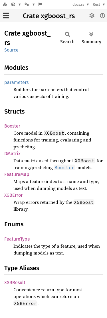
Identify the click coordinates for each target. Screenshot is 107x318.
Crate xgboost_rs (49, 16)
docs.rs (78, 4)
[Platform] (30, 4)
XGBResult (14, 282)
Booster (12, 126)
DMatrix (12, 153)
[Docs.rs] (5, 4)
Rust (96, 4)
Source (11, 50)
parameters (16, 82)
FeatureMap (16, 174)
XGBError (13, 195)
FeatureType (17, 239)
